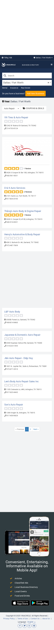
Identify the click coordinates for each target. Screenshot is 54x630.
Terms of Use (22, 618)
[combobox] (27, 83)
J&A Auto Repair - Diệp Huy (18, 358)
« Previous (20, 429)
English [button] (31, 622)
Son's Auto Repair (13, 404)
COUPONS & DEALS (33, 108)
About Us (46, 618)
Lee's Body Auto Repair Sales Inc (21, 381)
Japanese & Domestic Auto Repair (22, 334)
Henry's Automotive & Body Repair (22, 234)
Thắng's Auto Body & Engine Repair (22, 210)
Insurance (14, 88)
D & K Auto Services (14, 187)
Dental (4, 88)
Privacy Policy (9, 618)
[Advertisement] (27, 27)
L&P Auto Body (12, 311)
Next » (35, 429)
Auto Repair (9, 108)
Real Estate (25, 88)
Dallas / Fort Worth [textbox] (26, 82)
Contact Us (35, 618)
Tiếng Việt (7, 57)
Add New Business (35, 93)
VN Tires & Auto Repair (16, 117)
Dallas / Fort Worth (43, 57)
